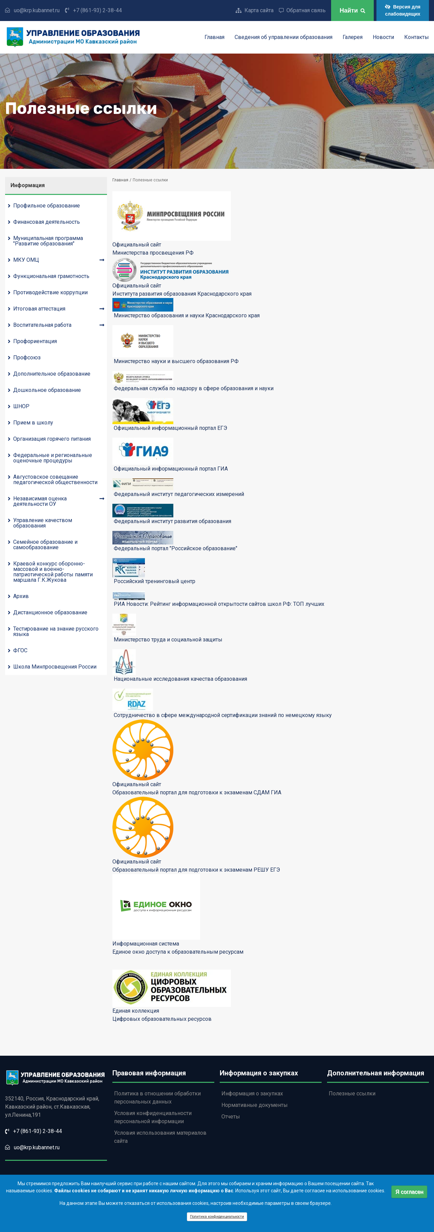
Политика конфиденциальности (217, 1219)
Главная (214, 37)
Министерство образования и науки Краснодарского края (187, 315)
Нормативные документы (254, 1105)
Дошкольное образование (47, 390)
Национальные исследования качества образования (180, 679)
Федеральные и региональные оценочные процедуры (52, 458)
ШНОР (21, 406)
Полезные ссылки (352, 1093)
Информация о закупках (252, 1093)
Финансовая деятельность (46, 222)
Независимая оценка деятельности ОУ (40, 501)
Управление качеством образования (42, 523)
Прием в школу (33, 422)
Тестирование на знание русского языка (56, 631)
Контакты (416, 37)
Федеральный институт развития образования (172, 521)
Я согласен (409, 1194)
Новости (383, 37)
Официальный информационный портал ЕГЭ (170, 428)
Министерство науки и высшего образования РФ (176, 361)
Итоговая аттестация (39, 308)
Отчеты (230, 1116)
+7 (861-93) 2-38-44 (97, 10)
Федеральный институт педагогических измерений (179, 494)
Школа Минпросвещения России (54, 666)
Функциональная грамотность (51, 276)
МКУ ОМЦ (26, 260)
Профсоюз (27, 357)
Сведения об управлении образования (283, 37)
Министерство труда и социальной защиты (168, 639)
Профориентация (35, 341)
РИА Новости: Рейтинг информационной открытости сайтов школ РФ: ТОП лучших (219, 604)
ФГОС (20, 650)
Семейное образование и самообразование (45, 545)
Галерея (353, 37)
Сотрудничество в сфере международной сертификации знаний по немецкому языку (223, 715)
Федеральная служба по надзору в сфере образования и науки (194, 388)
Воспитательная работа (42, 325)
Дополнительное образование (51, 374)
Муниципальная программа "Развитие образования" (48, 241)
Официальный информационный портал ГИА (171, 468)
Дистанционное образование (50, 612)
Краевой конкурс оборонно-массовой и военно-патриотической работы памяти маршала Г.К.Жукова (53, 571)
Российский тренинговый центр (154, 581)
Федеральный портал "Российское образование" (175, 548)
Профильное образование (46, 205)
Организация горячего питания (52, 439)
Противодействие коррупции (50, 292)
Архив (21, 596)
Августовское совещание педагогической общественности (55, 479)
